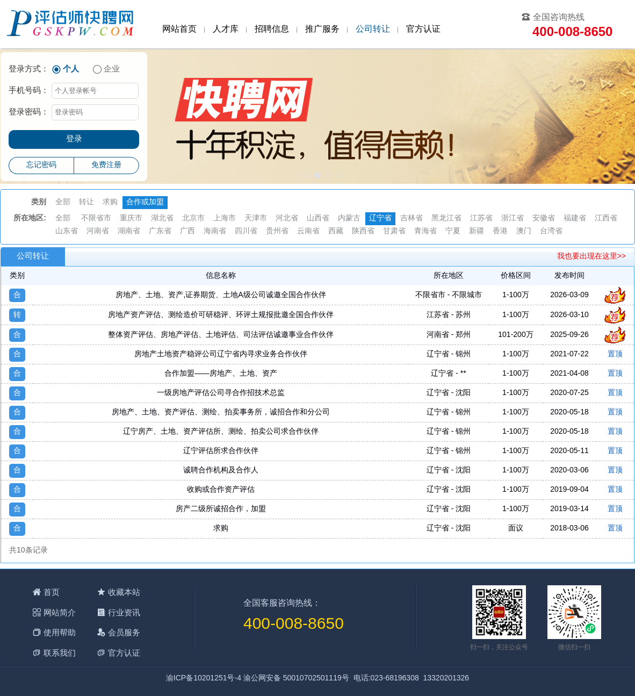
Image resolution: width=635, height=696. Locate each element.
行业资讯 (124, 612)
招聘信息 (272, 29)
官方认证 (423, 29)
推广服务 (322, 29)
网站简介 (60, 612)
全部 (62, 202)
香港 (500, 231)
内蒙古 (349, 218)
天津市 (255, 218)
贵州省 (277, 231)
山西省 (318, 218)
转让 (86, 202)
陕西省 (363, 231)
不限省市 (96, 218)
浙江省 (512, 218)
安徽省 (543, 218)
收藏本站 (124, 592)
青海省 (425, 231)
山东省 (66, 231)
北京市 (193, 218)
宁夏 (452, 231)
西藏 (335, 231)
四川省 (246, 231)
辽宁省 (380, 218)
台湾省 (551, 231)
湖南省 (129, 231)
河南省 (97, 231)
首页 (52, 592)
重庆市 (131, 218)
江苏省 (481, 218)
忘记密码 (41, 165)
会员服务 (124, 632)
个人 (71, 69)
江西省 (606, 218)
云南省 (308, 231)
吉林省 (411, 218)
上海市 (224, 218)
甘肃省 (394, 231)
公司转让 (373, 29)
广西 (187, 231)
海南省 (215, 231)
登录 (74, 139)
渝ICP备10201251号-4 (203, 679)
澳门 (523, 231)
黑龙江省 (446, 218)
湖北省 (162, 218)
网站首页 (179, 29)
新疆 (476, 231)
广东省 (160, 231)
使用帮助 (60, 632)
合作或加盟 (145, 202)
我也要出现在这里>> (591, 257)
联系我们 (60, 653)
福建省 (575, 218)
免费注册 (106, 165)
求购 (110, 202)
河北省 (287, 218)
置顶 (615, 354)
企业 (112, 69)
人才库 (226, 29)
